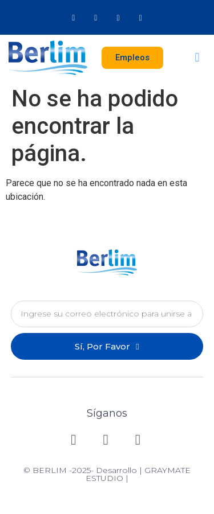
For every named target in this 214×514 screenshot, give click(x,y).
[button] (197, 57)
